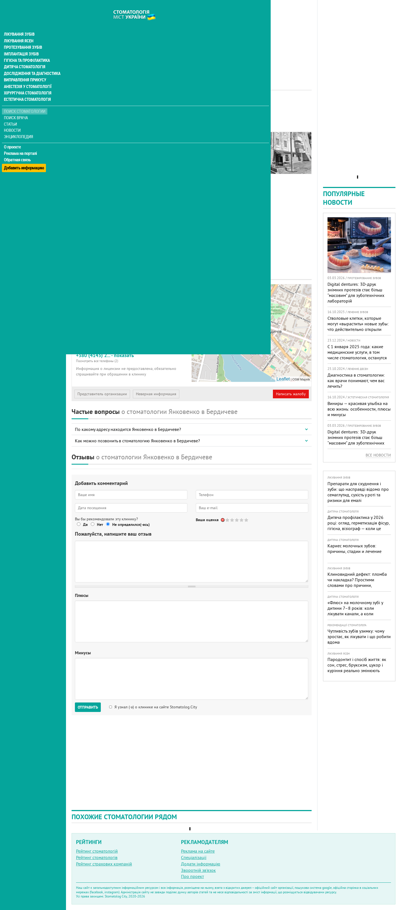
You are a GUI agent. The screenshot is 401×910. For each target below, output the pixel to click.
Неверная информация (156, 393)
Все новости (378, 455)
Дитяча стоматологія (24, 57)
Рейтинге (101, 116)
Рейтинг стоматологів (97, 857)
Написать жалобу (291, 393)
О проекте (13, 137)
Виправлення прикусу (25, 70)
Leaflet (283, 379)
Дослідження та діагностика (31, 63)
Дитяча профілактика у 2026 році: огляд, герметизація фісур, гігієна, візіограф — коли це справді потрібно (358, 525)
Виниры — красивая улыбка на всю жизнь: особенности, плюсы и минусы (359, 409)
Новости (13, 121)
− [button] (199, 300)
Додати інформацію (200, 864)
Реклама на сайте (198, 851)
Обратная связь (18, 150)
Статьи (11, 115)
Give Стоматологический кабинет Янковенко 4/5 (241, 520)
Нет (100, 524)
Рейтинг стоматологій (97, 851)
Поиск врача (16, 108)
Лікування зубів (19, 23)
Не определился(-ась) (131, 524)
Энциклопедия (19, 127)
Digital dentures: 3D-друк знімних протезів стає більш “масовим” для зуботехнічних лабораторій (355, 292)
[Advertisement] (192, 39)
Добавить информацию (24, 157)
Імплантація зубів (21, 43)
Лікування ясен (18, 30)
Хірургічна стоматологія (27, 83)
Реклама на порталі (21, 144)
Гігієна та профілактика (27, 50)
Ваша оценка (207, 519)
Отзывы (83, 151)
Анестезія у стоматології (27, 77)
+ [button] (199, 292)
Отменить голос (223, 520)
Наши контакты (91, 144)
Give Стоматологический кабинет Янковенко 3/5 (237, 520)
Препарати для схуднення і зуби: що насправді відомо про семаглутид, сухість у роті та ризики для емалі (358, 492)
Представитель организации (102, 393)
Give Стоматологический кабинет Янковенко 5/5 (246, 520)
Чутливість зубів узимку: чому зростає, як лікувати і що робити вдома (359, 636)
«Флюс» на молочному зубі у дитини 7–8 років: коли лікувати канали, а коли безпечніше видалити (355, 611)
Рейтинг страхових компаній (104, 864)
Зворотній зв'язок (198, 870)
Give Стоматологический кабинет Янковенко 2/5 (232, 520)
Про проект (192, 876)
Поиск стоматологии (25, 102)
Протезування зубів (23, 37)
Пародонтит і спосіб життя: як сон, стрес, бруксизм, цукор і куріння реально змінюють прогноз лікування (356, 668)
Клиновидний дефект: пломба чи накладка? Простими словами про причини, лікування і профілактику (357, 582)
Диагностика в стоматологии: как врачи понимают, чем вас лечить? (356, 380)
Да (85, 524)
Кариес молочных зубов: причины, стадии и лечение (354, 548)
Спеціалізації (193, 857)
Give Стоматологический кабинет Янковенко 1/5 (227, 520)
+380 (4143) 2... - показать (131, 357)
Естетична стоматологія (27, 90)
